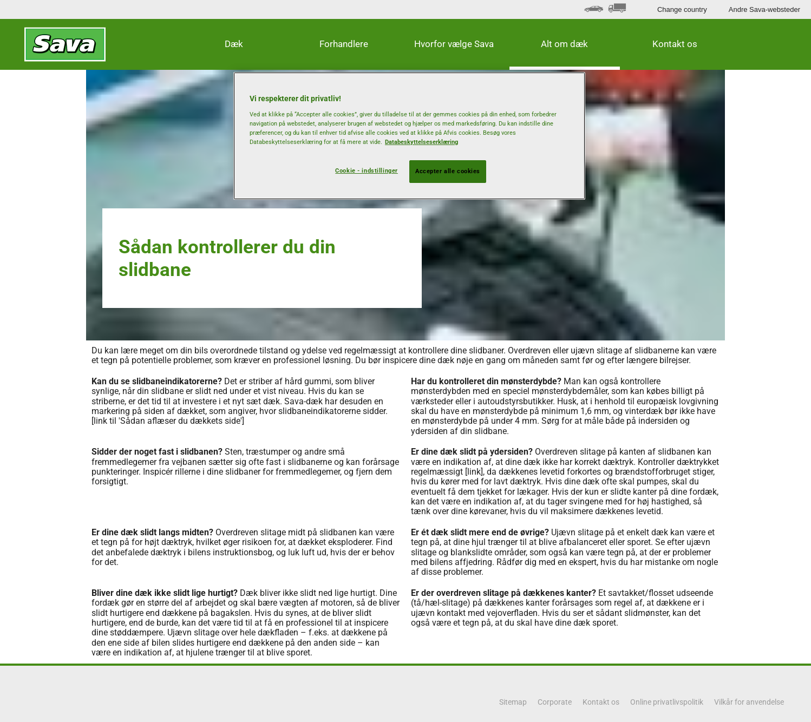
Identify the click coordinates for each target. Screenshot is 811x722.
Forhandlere (343, 43)
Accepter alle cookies (447, 171)
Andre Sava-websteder (764, 9)
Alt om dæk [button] (564, 43)
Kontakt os (674, 43)
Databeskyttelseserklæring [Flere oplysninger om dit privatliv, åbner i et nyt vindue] (421, 142)
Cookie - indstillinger (366, 170)
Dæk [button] (234, 43)
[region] (409, 136)
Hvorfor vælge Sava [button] (454, 43)
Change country (682, 9)
